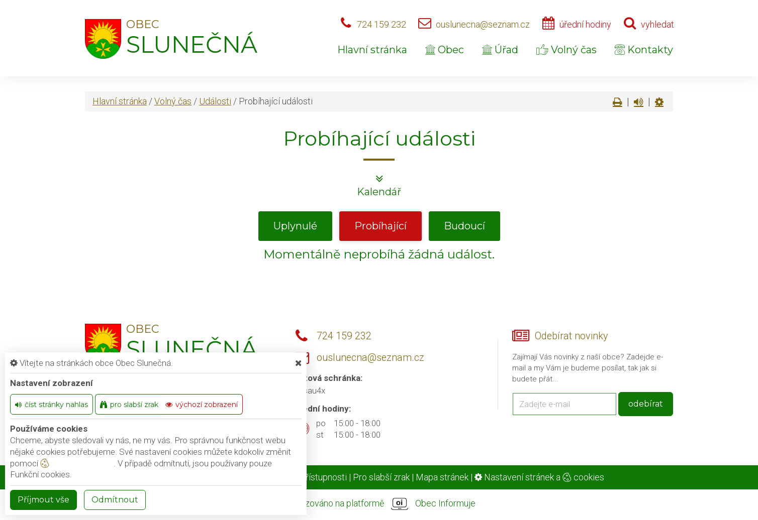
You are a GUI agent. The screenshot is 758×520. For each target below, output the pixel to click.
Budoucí (464, 226)
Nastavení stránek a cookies (539, 477)
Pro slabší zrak (381, 477)
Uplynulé (295, 226)
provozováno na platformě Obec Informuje (379, 504)
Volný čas (566, 50)
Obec (444, 50)
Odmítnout (114, 499)
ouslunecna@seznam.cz (483, 24)
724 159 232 (381, 24)
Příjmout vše (43, 499)
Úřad (500, 50)
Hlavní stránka (372, 50)
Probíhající (380, 226)
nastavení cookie (77, 463)
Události (215, 101)
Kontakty (644, 50)
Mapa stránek (442, 477)
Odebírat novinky (571, 336)
